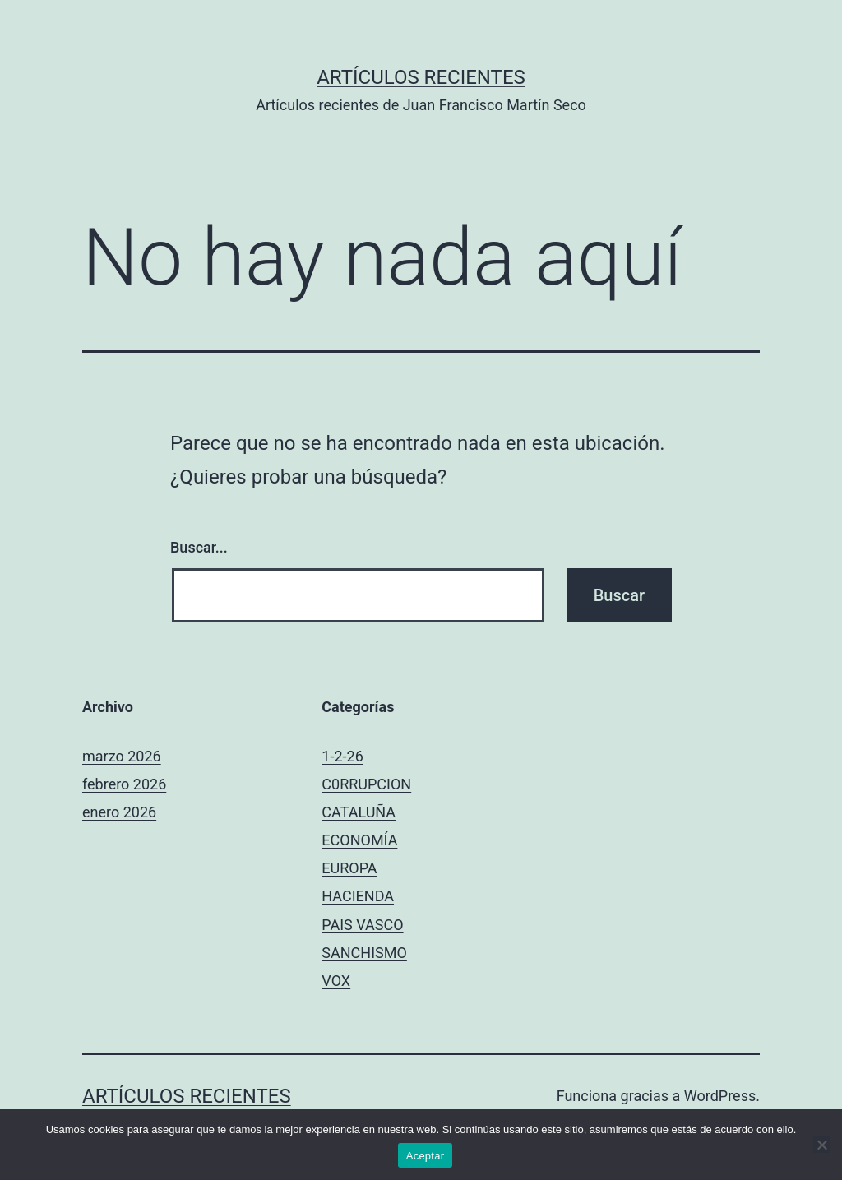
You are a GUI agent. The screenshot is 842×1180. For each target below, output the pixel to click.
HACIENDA (358, 896)
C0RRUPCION (366, 784)
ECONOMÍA (359, 840)
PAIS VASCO (362, 924)
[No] (821, 1144)
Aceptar (425, 1156)
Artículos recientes (421, 77)
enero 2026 (119, 812)
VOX (336, 980)
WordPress (720, 1095)
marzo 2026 (121, 756)
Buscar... (199, 547)
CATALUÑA (359, 812)
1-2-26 (342, 756)
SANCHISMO (364, 952)
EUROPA (349, 868)
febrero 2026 (124, 784)
